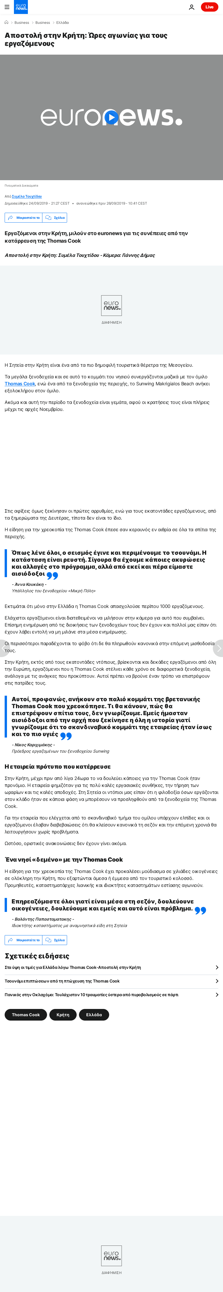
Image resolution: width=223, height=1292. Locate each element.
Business (22, 22)
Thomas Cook (20, 383)
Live (210, 6)
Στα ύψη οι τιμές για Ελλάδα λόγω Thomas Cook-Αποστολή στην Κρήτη (73, 967)
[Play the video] (111, 117)
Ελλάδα (62, 22)
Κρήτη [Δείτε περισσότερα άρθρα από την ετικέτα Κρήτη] (63, 1014)
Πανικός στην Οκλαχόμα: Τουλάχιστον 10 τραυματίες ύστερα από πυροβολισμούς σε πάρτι (91, 994)
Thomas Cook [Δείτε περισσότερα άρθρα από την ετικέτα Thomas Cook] (26, 1014)
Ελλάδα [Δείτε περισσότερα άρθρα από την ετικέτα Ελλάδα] (94, 1014)
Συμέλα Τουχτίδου (27, 196)
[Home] (6, 22)
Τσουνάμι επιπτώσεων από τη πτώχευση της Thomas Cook (62, 980)
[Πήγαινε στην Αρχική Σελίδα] (21, 7)
